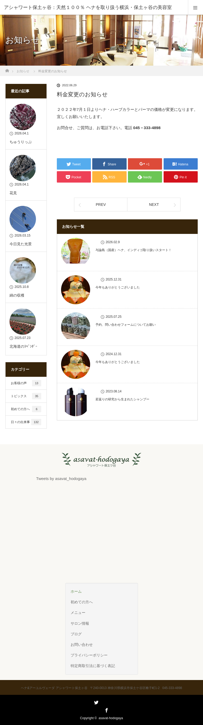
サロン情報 (80, 623)
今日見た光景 (21, 244)
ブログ (76, 634)
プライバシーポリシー (89, 655)
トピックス (26, 396)
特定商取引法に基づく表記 (93, 666)
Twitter (96, 709)
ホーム (76, 591)
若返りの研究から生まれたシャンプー (122, 399)
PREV (101, 204)
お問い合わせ (82, 644)
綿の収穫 (17, 295)
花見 (13, 193)
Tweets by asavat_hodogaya (61, 479)
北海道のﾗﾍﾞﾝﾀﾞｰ (23, 346)
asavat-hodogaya (111, 718)
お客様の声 (26, 383)
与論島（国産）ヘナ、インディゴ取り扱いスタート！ (133, 250)
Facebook (106, 709)
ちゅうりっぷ (21, 142)
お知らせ (23, 71)
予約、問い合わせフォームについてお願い (125, 325)
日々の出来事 (26, 422)
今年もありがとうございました (117, 287)
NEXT (154, 204)
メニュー (78, 612)
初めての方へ (26, 409)
